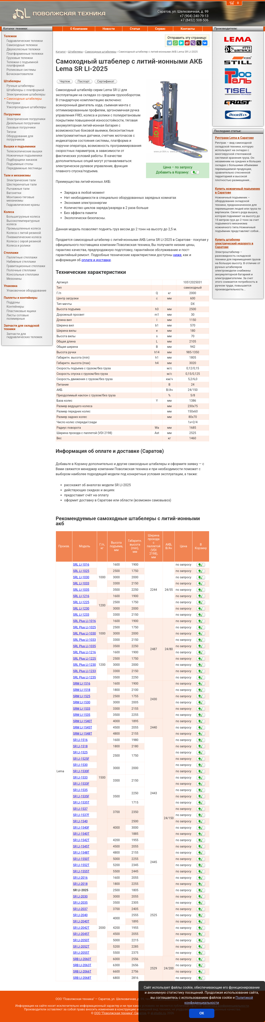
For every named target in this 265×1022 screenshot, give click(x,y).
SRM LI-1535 (81, 715)
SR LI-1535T (81, 802)
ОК (201, 1013)
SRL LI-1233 (81, 615)
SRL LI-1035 (81, 590)
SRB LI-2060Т (82, 959)
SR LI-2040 (80, 915)
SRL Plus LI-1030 (84, 633)
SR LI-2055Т (81, 953)
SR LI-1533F (81, 784)
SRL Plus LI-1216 (84, 652)
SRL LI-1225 (81, 602)
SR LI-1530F (81, 771)
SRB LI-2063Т (82, 965)
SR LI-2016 (80, 878)
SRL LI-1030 (81, 577)
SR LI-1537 (80, 809)
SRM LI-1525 (81, 696)
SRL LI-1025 (81, 571)
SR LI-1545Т (81, 846)
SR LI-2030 (80, 896)
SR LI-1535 (80, 790)
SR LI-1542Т (81, 840)
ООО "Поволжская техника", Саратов (120, 1013)
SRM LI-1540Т (82, 721)
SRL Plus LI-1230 (84, 665)
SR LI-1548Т (81, 852)
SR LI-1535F (81, 796)
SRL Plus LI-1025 (84, 627)
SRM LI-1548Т (82, 733)
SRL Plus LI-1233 (84, 671)
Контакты (188, 29)
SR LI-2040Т (81, 921)
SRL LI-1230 (81, 608)
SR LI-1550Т (81, 859)
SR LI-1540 (80, 821)
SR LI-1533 (80, 777)
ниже (177, 255)
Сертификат (105, 81)
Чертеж (64, 81)
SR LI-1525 (80, 752)
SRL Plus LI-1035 (84, 646)
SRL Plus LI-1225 (84, 658)
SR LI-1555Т (81, 871)
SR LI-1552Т (81, 865)
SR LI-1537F (81, 815)
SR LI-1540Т (81, 834)
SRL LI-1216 (81, 596)
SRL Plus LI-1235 (84, 677)
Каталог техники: (15, 28)
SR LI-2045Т (81, 934)
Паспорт (84, 81)
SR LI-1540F (81, 828)
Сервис (160, 29)
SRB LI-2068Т (82, 978)
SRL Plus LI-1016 (84, 621)
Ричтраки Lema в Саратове (234, 138)
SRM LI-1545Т (82, 727)
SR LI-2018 (80, 884)
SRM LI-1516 (81, 683)
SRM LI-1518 (81, 690)
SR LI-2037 (80, 909)
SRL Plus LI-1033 (84, 640)
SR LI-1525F (81, 759)
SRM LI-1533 (81, 709)
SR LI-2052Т (81, 946)
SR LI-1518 (80, 746)
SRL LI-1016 (81, 564)
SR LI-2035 (80, 903)
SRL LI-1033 (81, 583)
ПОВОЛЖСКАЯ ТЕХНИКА (53, 13)
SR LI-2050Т (81, 940)
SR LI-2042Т (81, 928)
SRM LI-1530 (81, 702)
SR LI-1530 (80, 765)
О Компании (78, 29)
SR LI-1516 (80, 740)
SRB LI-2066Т (82, 971)
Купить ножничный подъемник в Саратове (237, 190)
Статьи (135, 29)
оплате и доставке (96, 260)
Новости (109, 29)
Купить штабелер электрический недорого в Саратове (234, 243)
